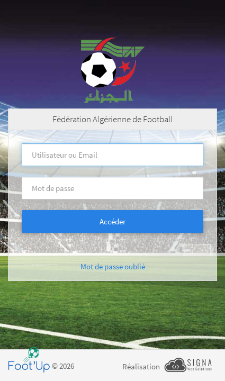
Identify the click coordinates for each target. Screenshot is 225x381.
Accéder (112, 221)
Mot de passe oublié (112, 266)
